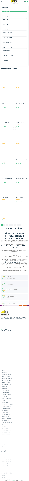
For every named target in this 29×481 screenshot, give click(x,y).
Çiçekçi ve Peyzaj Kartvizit (7, 47)
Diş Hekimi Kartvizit (6, 21)
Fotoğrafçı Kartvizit (6, 39)
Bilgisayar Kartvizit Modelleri (7, 32)
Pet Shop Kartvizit (6, 63)
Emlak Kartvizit (5, 24)
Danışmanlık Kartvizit (6, 50)
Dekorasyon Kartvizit (6, 52)
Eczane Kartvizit (5, 16)
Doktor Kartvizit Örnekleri (7, 29)
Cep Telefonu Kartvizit (7, 45)
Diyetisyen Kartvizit (6, 34)
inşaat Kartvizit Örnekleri (7, 60)
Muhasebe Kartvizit (6, 19)
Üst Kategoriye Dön (6, 11)
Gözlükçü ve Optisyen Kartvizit (8, 55)
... (17, 224)
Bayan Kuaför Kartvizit (6, 27)
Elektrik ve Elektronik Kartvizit (8, 37)
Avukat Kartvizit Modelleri (7, 14)
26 (20, 225)
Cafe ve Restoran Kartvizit (7, 42)
